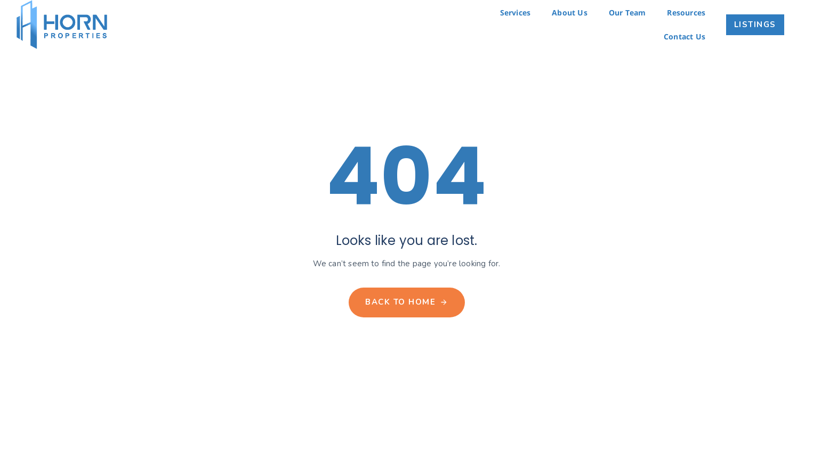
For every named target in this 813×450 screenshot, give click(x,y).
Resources (686, 12)
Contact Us (684, 36)
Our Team (627, 12)
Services (515, 12)
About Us (569, 12)
